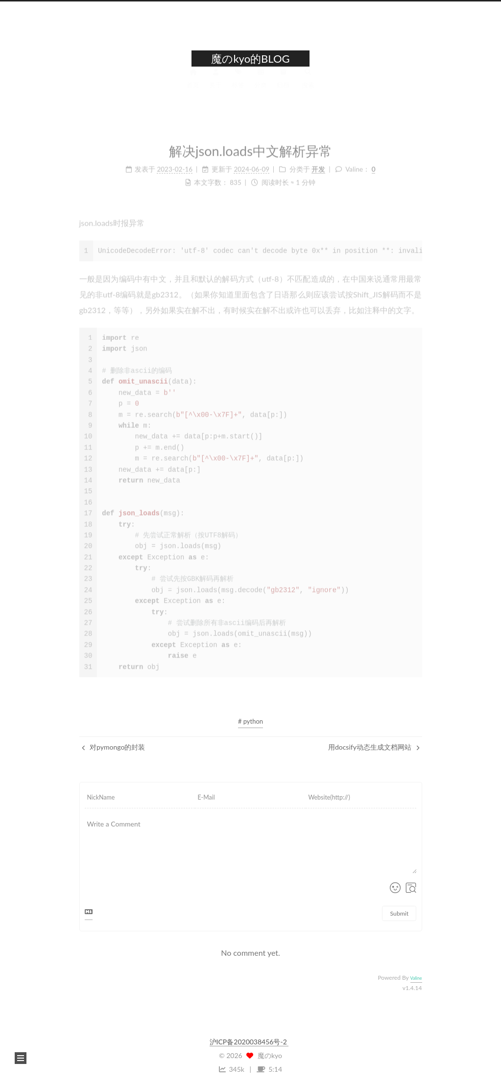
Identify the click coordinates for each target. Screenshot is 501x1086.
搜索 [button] (308, 83)
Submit (399, 913)
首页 (193, 83)
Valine (416, 978)
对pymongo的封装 (113, 747)
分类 (260, 83)
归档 (283, 83)
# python (250, 721)
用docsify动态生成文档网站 (374, 747)
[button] (20, 1058)
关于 (215, 83)
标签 (238, 83)
